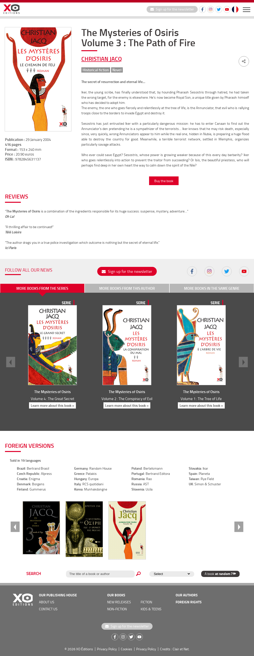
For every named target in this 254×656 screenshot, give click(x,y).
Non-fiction (117, 609)
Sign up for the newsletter (172, 9)
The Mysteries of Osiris (52, 391)
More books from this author (127, 288)
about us (46, 602)
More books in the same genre (211, 288)
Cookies (126, 649)
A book (220, 573)
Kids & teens (151, 609)
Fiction (146, 602)
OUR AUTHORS (187, 595)
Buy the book (163, 180)
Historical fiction (96, 70)
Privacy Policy (107, 649)
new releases (119, 602)
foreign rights (189, 602)
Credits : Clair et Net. (175, 649)
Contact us (48, 609)
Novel (117, 70)
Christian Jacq (101, 59)
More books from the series (42, 288)
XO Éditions (84, 649)
